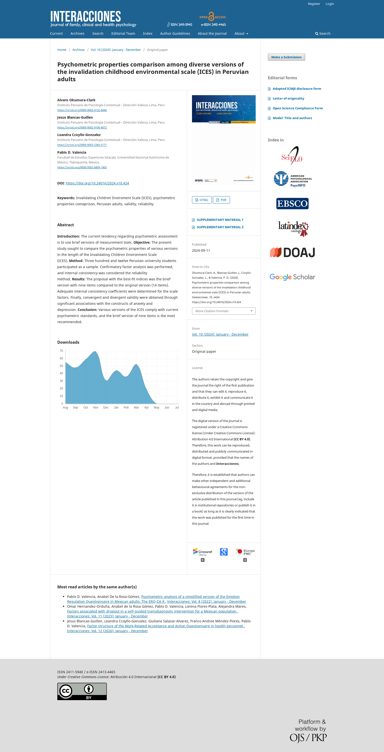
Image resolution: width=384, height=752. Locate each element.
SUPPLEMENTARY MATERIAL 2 (220, 227)
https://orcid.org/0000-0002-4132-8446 (82, 110)
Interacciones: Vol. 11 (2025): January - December (107, 616)
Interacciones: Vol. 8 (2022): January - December (206, 601)
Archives (77, 33)
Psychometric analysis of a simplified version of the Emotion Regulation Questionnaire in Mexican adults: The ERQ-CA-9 (153, 599)
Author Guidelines (175, 33)
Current (56, 33)
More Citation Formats (211, 311)
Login (330, 3)
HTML (203, 200)
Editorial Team (123, 33)
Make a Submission (286, 57)
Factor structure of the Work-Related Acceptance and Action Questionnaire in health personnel (165, 626)
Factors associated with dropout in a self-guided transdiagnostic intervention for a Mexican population (152, 611)
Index (147, 33)
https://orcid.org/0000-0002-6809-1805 (82, 167)
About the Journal (212, 33)
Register (314, 3)
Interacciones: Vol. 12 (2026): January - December (107, 630)
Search (98, 33)
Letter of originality (288, 98)
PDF (223, 200)
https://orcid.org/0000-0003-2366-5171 (82, 145)
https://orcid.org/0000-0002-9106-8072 (82, 127)
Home (61, 49)
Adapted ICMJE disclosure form (297, 88)
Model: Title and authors (292, 118)
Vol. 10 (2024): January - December (116, 49)
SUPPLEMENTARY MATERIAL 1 (220, 219)
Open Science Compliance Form (298, 108)
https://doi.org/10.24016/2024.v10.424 (97, 183)
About (240, 33)
